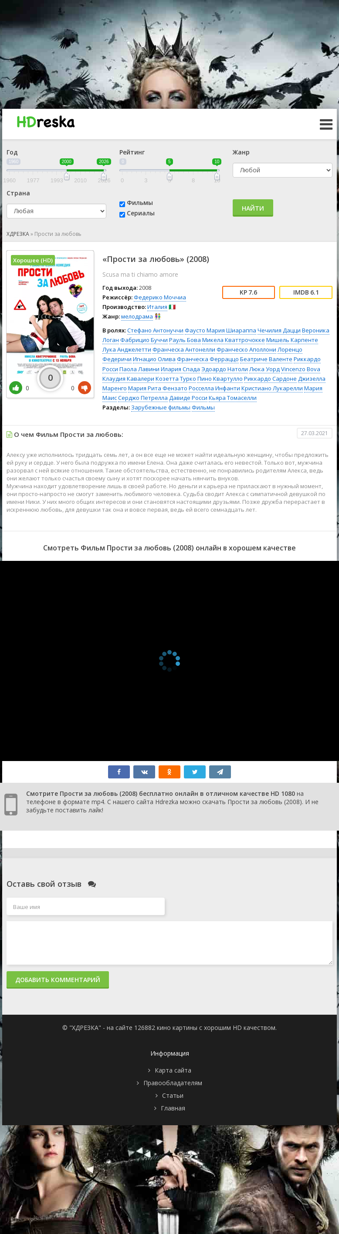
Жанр (241, 152)
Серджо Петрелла (143, 398)
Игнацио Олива (154, 359)
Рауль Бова (185, 340)
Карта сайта (173, 1070)
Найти (253, 208)
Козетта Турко (176, 378)
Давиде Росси (188, 398)
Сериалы (141, 213)
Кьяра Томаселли (233, 398)
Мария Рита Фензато (157, 388)
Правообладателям (172, 1083)
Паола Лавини (139, 369)
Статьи (172, 1095)
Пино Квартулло (220, 378)
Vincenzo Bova (300, 369)
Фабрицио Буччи (144, 340)
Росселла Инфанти (214, 388)
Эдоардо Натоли (224, 369)
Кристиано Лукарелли (272, 388)
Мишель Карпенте (292, 340)
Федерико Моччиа (160, 297)
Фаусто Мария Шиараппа (220, 330)
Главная (173, 1108)
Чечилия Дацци (279, 330)
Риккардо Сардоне (270, 378)
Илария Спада (180, 369)
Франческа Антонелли (184, 349)
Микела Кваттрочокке (233, 340)
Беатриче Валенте (266, 359)
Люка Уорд (264, 369)
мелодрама (137, 316)
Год (12, 152)
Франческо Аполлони (246, 349)
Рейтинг (132, 152)
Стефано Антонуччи (155, 330)
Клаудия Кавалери (128, 378)
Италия (157, 307)
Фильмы (140, 202)
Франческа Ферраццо (208, 359)
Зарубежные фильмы (160, 407)
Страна (18, 193)
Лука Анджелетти (126, 349)
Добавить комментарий (57, 980)
